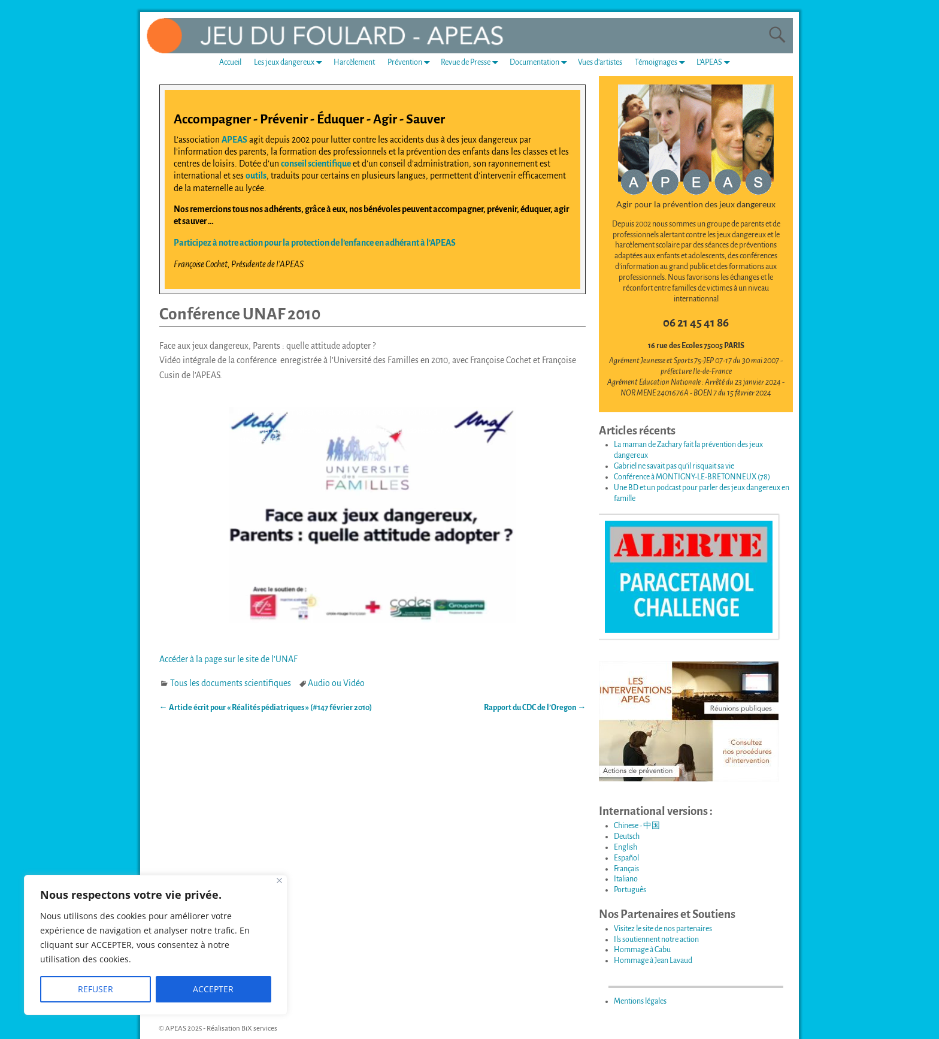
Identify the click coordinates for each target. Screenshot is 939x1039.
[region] (155, 945)
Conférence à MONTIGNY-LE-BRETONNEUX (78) (692, 477)
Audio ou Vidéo (336, 683)
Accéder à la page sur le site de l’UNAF (228, 659)
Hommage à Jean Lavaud (653, 960)
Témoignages (662, 62)
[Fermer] (279, 880)
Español (626, 858)
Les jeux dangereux (290, 62)
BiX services (259, 1028)
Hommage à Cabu (642, 950)
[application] (372, 515)
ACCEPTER (213, 989)
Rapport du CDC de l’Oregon (535, 707)
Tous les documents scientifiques (230, 683)
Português (630, 890)
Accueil (230, 62)
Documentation (541, 62)
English (625, 847)
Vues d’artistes (600, 62)
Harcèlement (354, 62)
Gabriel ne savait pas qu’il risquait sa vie (674, 466)
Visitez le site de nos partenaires (663, 929)
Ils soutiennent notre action (656, 939)
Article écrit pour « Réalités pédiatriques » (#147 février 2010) (265, 707)
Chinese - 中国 (637, 825)
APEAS (234, 139)
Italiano (626, 879)
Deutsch (627, 836)
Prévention (411, 62)
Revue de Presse (472, 62)
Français (626, 869)
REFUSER (95, 989)
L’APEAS (715, 62)
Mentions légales (640, 1001)
